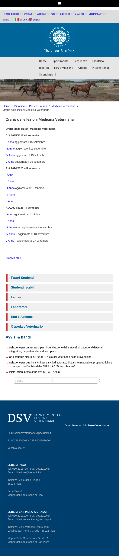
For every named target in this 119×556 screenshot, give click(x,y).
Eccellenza (81, 61)
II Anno (10, 142)
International (100, 67)
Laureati (17, 297)
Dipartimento (60, 61)
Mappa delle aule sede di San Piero (28, 541)
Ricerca (44, 67)
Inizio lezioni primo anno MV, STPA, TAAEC (34, 371)
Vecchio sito (16, 447)
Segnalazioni (47, 74)
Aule (55, 14)
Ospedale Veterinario (27, 326)
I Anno (10, 174)
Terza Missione (63, 67)
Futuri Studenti (22, 278)
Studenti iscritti (22, 287)
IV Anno (10, 155)
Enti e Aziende (22, 317)
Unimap (30, 14)
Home (43, 61)
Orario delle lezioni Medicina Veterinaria (40, 119)
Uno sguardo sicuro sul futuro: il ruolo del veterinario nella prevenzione (50, 356)
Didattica (98, 61)
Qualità (83, 67)
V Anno (10, 161)
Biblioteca (67, 14)
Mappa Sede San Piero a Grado (28, 538)
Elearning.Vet (97, 14)
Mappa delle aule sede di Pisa (25, 494)
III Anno (10, 148)
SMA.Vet (81, 14)
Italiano (23, 19)
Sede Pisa (15, 491)
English (36, 19)
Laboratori (19, 307)
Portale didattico (13, 14)
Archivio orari (13, 257)
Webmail (43, 14)
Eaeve (8, 19)
